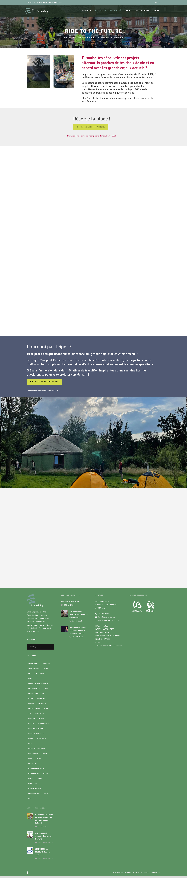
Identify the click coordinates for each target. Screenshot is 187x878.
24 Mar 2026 (69, 607)
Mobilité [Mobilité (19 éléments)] (31, 721)
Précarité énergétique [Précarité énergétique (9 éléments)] (36, 751)
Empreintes (86, 10)
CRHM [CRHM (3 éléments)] (46, 690)
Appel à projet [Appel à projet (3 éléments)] (33, 670)
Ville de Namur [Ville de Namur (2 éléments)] (33, 796)
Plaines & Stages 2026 (70, 603)
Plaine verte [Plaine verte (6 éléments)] (41, 741)
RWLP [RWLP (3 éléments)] (30, 761)
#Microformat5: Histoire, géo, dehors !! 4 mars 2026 (79, 617)
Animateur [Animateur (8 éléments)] (46, 665)
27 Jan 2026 (77, 623)
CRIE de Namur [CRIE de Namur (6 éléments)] (33, 695)
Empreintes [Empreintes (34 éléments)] (41, 700)
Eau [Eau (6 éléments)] (43, 695)
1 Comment (43, 828)
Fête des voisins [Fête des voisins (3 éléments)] (34, 711)
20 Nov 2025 (77, 639)
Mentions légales (120, 874)
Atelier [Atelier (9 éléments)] (45, 670)
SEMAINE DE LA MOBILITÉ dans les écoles (42, 854)
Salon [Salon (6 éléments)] (38, 761)
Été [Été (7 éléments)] (29, 801)
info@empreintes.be (106, 619)
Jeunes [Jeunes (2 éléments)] (46, 711)
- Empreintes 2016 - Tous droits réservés (143, 874)
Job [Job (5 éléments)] (29, 715)
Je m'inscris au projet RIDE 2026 (91, 129)
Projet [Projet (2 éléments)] (31, 746)
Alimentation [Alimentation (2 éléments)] (33, 665)
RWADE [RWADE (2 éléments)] (44, 756)
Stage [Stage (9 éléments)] (30, 781)
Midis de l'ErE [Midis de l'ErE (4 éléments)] (39, 715)
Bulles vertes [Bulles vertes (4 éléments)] (41, 675)
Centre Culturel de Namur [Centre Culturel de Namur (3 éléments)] (38, 685)
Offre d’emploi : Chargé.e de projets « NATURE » (43, 838)
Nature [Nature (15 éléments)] (31, 726)
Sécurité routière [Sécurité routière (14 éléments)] (34, 791)
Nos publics (100, 10)
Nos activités (116, 10)
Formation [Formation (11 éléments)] (42, 706)
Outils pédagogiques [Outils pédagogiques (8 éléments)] (36, 736)
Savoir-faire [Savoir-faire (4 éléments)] (32, 766)
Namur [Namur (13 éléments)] (41, 721)
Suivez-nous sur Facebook (108, 622)
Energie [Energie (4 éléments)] (31, 706)
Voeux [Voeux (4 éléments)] (45, 796)
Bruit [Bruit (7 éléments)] (30, 675)
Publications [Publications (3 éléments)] (33, 756)
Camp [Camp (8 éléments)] (30, 680)
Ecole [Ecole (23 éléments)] (30, 700)
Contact (156, 10)
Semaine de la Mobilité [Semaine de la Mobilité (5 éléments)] (36, 771)
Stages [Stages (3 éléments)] (39, 781)
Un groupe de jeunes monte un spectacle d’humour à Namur (78, 632)
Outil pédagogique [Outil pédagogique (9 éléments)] (35, 731)
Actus (129, 10)
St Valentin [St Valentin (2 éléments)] (32, 786)
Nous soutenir (142, 10)
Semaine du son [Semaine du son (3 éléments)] (33, 776)
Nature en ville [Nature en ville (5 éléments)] (43, 726)
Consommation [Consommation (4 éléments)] (34, 690)
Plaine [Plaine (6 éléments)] (30, 741)
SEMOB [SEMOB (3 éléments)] (45, 776)
